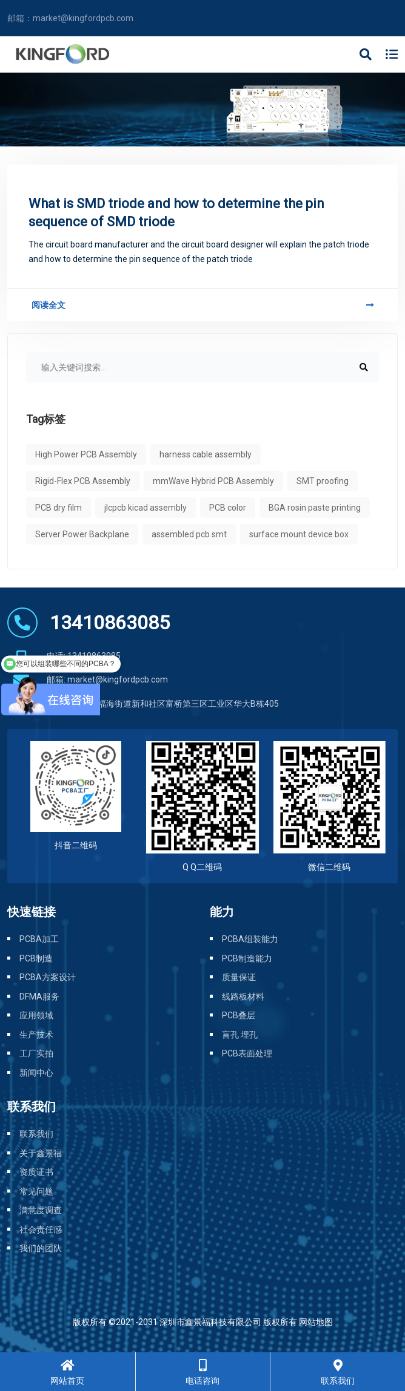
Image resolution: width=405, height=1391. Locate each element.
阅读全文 (202, 305)
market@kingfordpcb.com (83, 18)
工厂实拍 (36, 1053)
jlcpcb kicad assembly (145, 507)
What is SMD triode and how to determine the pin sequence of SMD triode (176, 212)
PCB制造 (36, 958)
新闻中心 (36, 1073)
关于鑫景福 (40, 1153)
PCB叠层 (238, 1015)
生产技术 (36, 1034)
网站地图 (316, 1322)
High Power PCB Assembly (86, 454)
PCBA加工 (39, 939)
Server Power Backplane (82, 534)
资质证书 (36, 1172)
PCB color (227, 507)
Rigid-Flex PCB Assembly (82, 481)
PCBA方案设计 (47, 977)
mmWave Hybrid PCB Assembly (213, 481)
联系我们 (36, 1134)
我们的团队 (40, 1248)
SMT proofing (322, 481)
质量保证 (239, 977)
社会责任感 (40, 1229)
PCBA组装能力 (250, 939)
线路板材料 (243, 996)
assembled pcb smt (189, 534)
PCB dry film (58, 507)
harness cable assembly (205, 454)
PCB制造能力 (247, 958)
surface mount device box (299, 534)
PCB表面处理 (247, 1053)
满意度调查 (40, 1210)
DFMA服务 (39, 996)
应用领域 (36, 1015)
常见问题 (36, 1191)
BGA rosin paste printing (315, 507)
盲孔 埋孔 (240, 1034)
